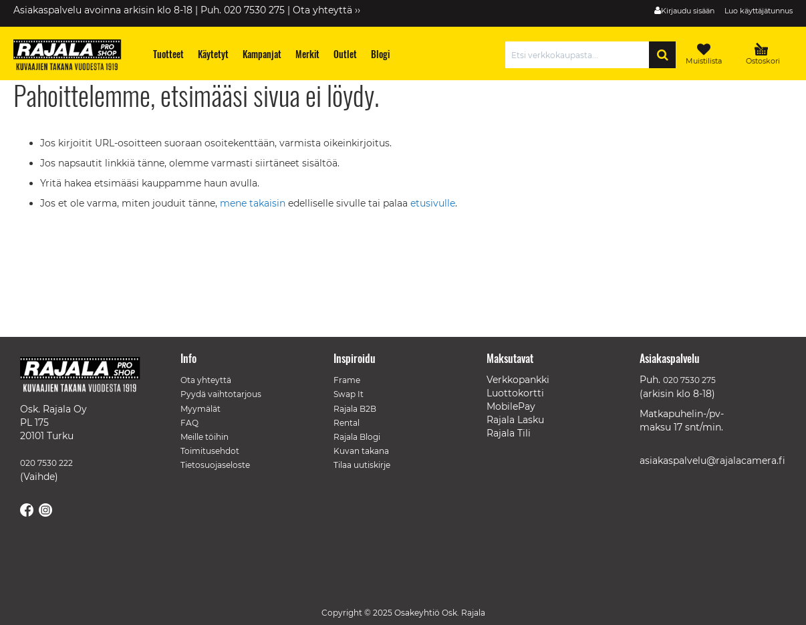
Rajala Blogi (356, 437)
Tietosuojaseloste (215, 465)
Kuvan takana (361, 451)
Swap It (348, 394)
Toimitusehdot (209, 451)
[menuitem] (168, 54)
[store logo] (73, 56)
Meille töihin (204, 437)
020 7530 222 (46, 463)
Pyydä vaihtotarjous (220, 394)
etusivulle (432, 203)
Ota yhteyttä (205, 380)
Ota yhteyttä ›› (326, 10)
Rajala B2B (354, 409)
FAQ (189, 423)
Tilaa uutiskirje (361, 465)
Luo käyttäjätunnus (758, 10)
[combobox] (580, 54)
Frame (346, 380)
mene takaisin (254, 203)
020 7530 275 (689, 380)
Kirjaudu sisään (687, 10)
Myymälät (200, 409)
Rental (346, 423)
